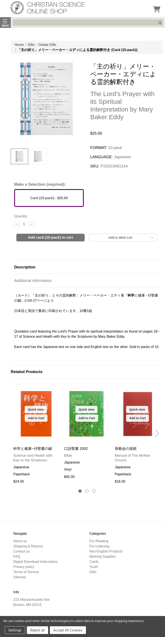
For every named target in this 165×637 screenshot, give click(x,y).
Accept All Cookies (67, 630)
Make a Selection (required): (40, 184)
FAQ (16, 556)
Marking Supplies (102, 556)
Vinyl (67, 469)
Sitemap (19, 577)
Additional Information (33, 281)
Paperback (21, 474)
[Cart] (156, 10)
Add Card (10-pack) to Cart (50, 237)
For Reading (98, 541)
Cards (94, 561)
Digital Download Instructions (35, 561)
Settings (14, 630)
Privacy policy (23, 567)
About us (20, 541)
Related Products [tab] (27, 372)
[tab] (80, 491)
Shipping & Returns (28, 546)
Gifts (92, 572)
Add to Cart (36, 418)
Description (24, 267)
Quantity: (21, 216)
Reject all (37, 630)
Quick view (36, 409)
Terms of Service (26, 572)
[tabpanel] (36, 434)
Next (157, 433)
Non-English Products (106, 551)
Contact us (21, 551)
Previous (16, 433)
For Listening (99, 546)
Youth (93, 567)
